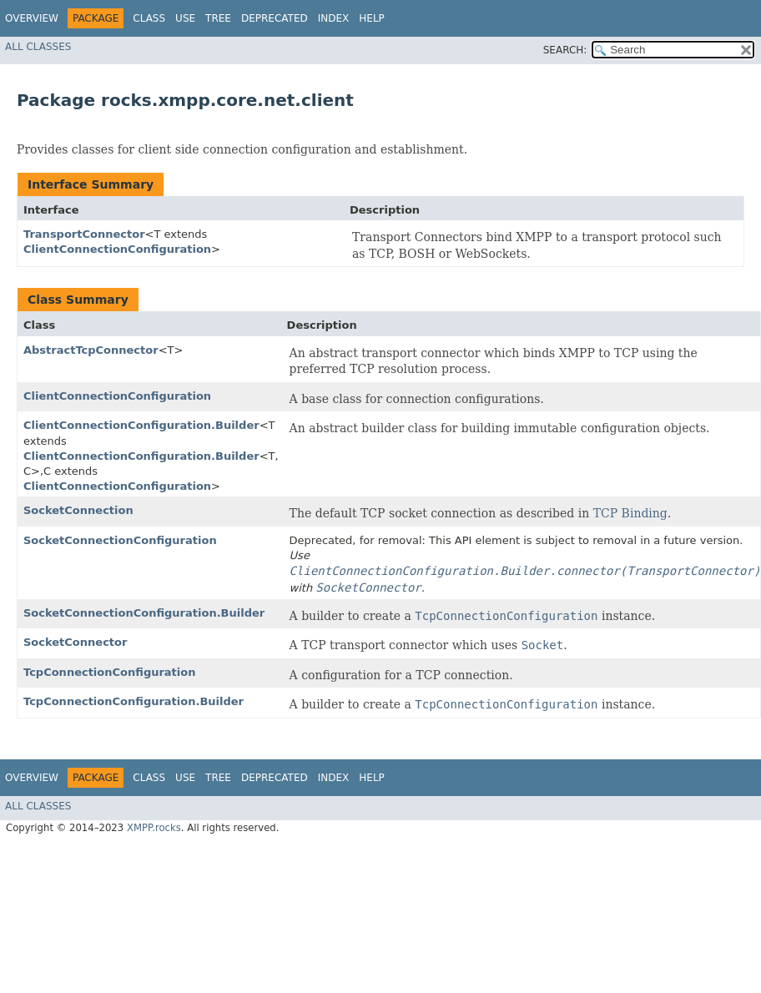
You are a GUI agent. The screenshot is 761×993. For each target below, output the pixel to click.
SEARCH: (565, 50)
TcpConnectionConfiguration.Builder (133, 701)
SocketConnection (78, 510)
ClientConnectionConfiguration (117, 249)
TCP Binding (630, 513)
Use (185, 18)
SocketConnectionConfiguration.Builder (144, 613)
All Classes (38, 47)
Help (372, 18)
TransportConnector (84, 234)
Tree (218, 18)
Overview (31, 18)
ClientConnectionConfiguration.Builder (141, 425)
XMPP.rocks (154, 828)
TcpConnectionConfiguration (109, 672)
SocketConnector (75, 642)
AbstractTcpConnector (91, 350)
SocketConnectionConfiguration (120, 540)
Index (334, 18)
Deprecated (274, 18)
